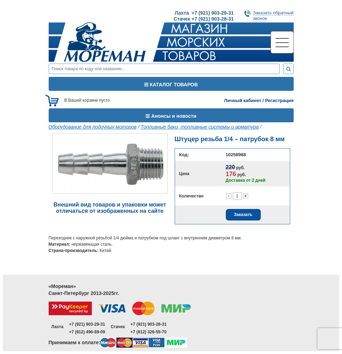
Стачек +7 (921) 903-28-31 (203, 19)
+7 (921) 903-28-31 (149, 324)
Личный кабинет (242, 100)
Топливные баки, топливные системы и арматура (200, 127)
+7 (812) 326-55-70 (149, 332)
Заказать (243, 214)
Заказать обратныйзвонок (273, 15)
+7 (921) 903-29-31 (87, 324)
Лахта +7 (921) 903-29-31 (204, 13)
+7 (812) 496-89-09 (87, 332)
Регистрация (279, 100)
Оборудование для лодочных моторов (93, 127)
